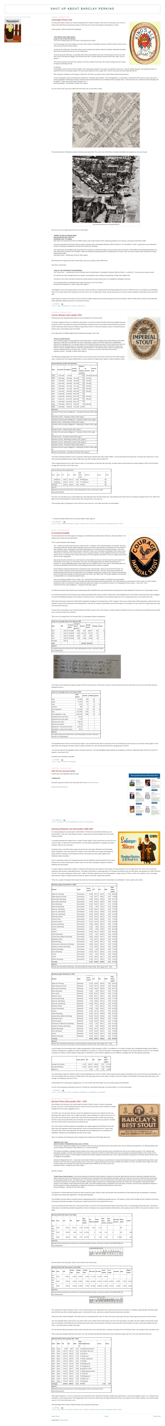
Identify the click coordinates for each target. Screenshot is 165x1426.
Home (106, 1416)
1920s (59, 305)
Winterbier (101, 1092)
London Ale (81, 305)
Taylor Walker (100, 523)
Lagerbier (75, 1092)
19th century (61, 1092)
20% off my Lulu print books (63, 771)
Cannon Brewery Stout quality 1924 (67, 315)
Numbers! (96, 782)
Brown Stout (78, 1409)
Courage (64, 761)
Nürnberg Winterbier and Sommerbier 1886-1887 (72, 829)
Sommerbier (92, 1092)
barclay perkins (67, 1409)
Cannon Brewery (67, 523)
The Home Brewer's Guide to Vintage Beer (78, 822)
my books (60, 822)
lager (69, 1092)
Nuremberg (84, 1092)
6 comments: (56, 1090)
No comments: (57, 521)
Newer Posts (55, 1416)
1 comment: (56, 304)
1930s (59, 761)
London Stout (84, 523)
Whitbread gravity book (114, 523)
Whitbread (72, 761)
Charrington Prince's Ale (62, 20)
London (74, 305)
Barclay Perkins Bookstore (60, 787)
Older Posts (157, 1416)
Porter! (89, 782)
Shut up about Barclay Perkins (82, 8)
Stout (92, 523)
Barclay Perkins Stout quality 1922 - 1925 (69, 1101)
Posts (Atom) (64, 1420)
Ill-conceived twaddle (60, 533)
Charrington (66, 305)
